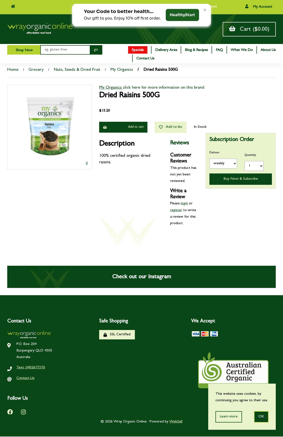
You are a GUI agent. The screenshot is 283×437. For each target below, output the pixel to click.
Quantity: (250, 155)
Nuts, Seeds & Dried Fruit (77, 70)
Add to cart (123, 127)
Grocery (36, 70)
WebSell (175, 422)
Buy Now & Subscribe (240, 179)
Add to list (170, 128)
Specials (138, 51)
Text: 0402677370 (30, 368)
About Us (268, 51)
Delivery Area (166, 51)
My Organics (121, 70)
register (176, 211)
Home (12, 70)
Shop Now (24, 51)
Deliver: (214, 153)
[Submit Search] (96, 50)
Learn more (229, 417)
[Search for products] (65, 50)
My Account (258, 6)
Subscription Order (231, 141)
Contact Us (145, 59)
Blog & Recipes (196, 51)
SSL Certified (117, 335)
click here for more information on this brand (163, 88)
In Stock (200, 127)
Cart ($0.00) (249, 29)
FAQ (219, 51)
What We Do (242, 51)
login (184, 204)
